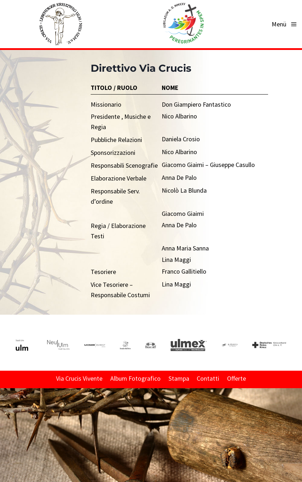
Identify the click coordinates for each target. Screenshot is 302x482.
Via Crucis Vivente (79, 378)
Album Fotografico (135, 378)
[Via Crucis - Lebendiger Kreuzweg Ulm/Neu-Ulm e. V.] (60, 24)
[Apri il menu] (285, 24)
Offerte (236, 378)
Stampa (178, 378)
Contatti (208, 378)
